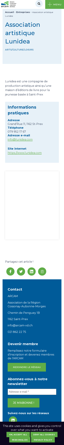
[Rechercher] (39, 3)
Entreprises (23, 12)
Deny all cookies (44, 434)
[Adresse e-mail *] (32, 392)
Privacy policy (43, 440)
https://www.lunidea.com (25, 152)
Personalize (20, 440)
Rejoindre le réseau (27, 367)
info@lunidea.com (20, 139)
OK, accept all (18, 434)
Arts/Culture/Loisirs (19, 49)
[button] (42, 271)
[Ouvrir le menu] (54, 4)
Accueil (9, 12)
